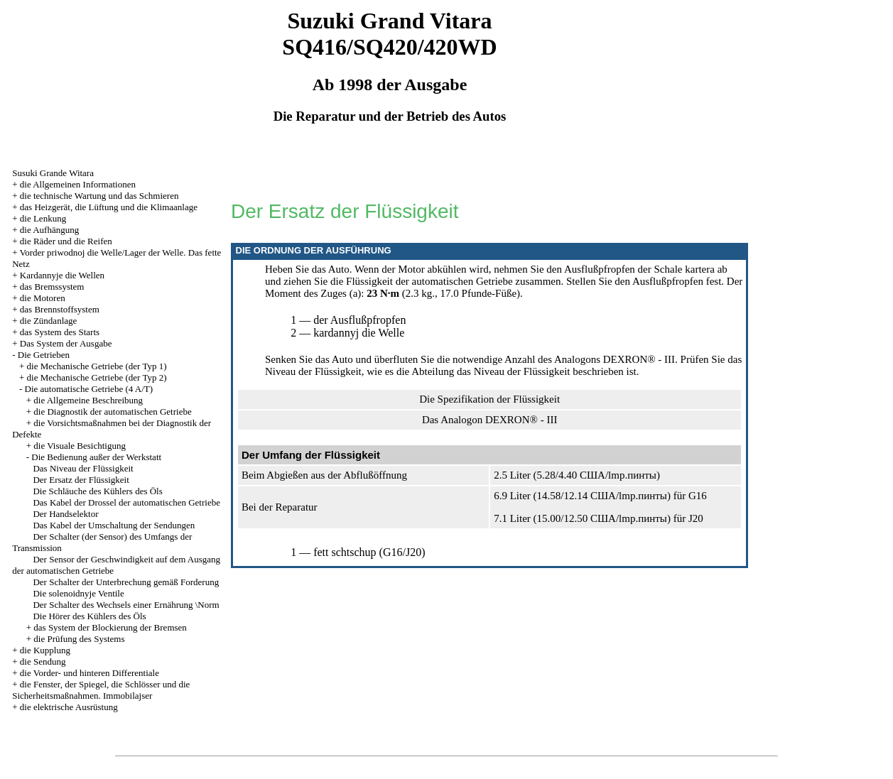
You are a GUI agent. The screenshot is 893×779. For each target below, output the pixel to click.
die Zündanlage (48, 320)
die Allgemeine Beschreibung (88, 400)
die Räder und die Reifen (66, 241)
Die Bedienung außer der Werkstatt (96, 457)
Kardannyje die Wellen (62, 275)
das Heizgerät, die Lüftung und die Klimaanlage (108, 207)
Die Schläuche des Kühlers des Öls (97, 491)
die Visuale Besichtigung (79, 445)
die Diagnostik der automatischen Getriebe (112, 411)
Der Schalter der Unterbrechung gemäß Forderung (126, 582)
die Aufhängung (49, 229)
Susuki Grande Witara (53, 173)
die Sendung (43, 661)
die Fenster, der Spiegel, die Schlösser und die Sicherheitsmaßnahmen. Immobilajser (101, 690)
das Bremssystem (52, 286)
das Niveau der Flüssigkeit (513, 371)
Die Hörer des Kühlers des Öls (89, 616)
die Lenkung (43, 218)
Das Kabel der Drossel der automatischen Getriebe (126, 502)
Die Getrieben (44, 354)
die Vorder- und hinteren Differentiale (89, 673)
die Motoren (42, 298)
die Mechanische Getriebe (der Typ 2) (97, 377)
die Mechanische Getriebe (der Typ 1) (97, 366)
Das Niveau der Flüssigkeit (83, 468)
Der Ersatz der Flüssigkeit (81, 479)
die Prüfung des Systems (78, 638)
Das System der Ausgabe (66, 343)
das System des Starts (59, 332)
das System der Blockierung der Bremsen (110, 627)
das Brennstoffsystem (59, 309)
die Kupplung (45, 650)
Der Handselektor (65, 513)
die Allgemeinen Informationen (78, 184)
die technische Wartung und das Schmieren (99, 195)
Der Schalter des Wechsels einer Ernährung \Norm (126, 604)
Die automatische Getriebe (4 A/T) (89, 388)
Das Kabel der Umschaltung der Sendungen (114, 525)
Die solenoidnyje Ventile (78, 593)
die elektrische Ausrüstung (69, 707)
